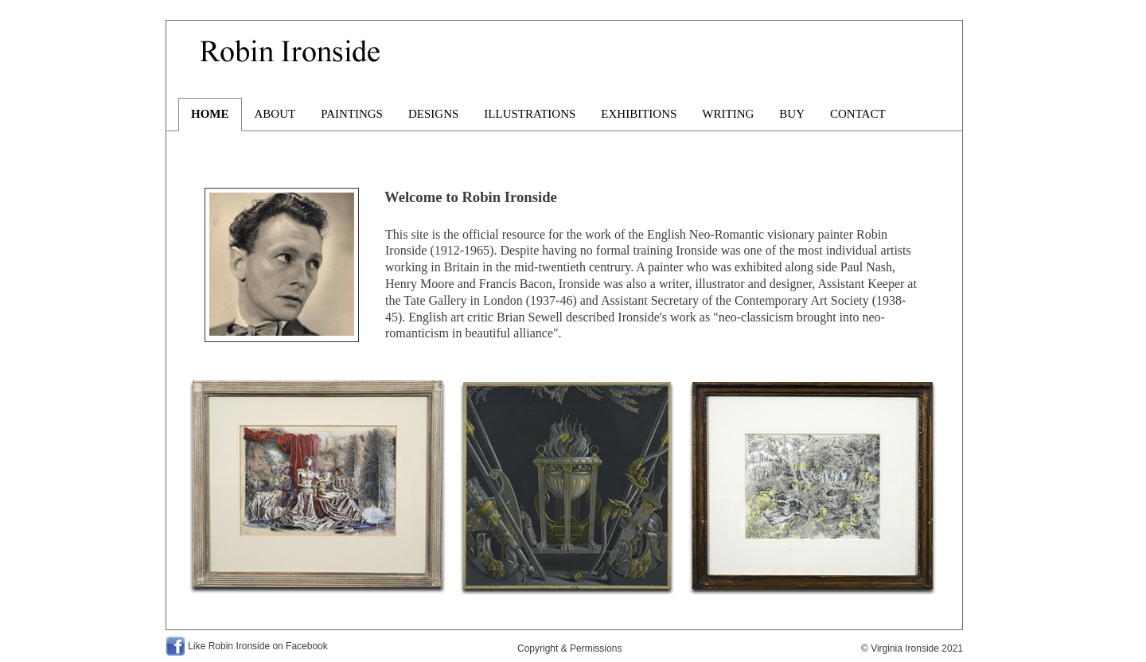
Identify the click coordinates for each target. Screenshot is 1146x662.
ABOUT (275, 113)
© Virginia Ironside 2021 (912, 648)
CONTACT (858, 113)
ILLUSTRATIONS (529, 113)
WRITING (728, 113)
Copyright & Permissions (569, 648)
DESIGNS (433, 113)
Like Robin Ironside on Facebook (257, 646)
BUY (792, 113)
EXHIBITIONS (638, 113)
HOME (210, 113)
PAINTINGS (352, 113)
